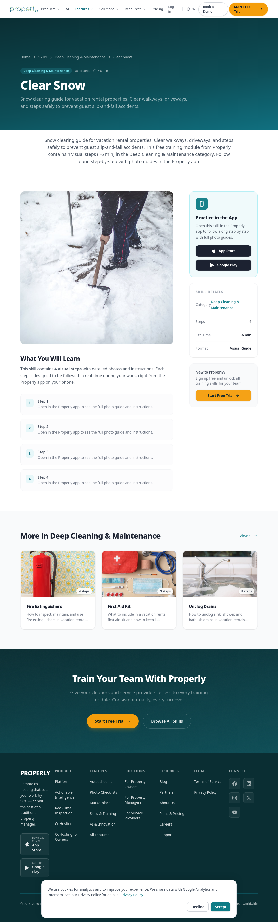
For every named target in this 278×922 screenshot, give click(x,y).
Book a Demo (208, 9)
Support (166, 834)
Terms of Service (208, 781)
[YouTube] (234, 812)
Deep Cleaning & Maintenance (80, 57)
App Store (223, 253)
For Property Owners (135, 784)
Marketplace (100, 802)
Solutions (109, 9)
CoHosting (63, 823)
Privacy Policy (205, 792)
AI (67, 9)
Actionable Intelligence (64, 795)
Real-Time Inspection (63, 810)
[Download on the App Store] (34, 844)
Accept (220, 906)
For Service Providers (134, 815)
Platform (62, 781)
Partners (167, 792)
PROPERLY (35, 773)
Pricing (157, 9)
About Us (167, 802)
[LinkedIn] (248, 783)
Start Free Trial (224, 397)
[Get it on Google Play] (34, 867)
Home (25, 57)
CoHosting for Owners (66, 837)
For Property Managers (135, 800)
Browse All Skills (167, 721)
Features (84, 9)
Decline (197, 906)
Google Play (223, 267)
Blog (163, 781)
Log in (171, 9)
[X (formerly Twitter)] (248, 797)
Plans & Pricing (172, 813)
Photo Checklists (103, 792)
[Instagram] (234, 797)
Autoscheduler (102, 781)
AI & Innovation (103, 824)
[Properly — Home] (24, 9)
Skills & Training (103, 813)
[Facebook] (234, 783)
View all (249, 538)
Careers (166, 824)
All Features (99, 834)
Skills (42, 57)
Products (50, 9)
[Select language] (190, 9)
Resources (135, 9)
